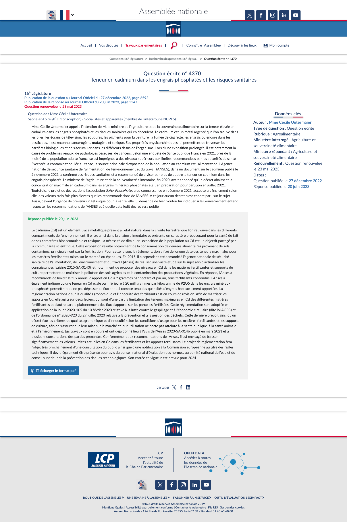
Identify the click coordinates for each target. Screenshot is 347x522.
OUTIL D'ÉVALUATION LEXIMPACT (238, 498)
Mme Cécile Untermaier (290, 122)
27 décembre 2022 (305, 181)
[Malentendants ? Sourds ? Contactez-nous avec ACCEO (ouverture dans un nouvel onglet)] (141, 484)
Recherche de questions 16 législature (174, 58)
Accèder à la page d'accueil (173, 27)
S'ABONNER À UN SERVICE (191, 498)
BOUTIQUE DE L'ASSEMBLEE (102, 498)
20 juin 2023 (298, 187)
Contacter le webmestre (190, 507)
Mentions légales (113, 507)
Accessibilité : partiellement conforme (149, 507)
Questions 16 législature (126, 58)
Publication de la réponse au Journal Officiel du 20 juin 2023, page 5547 (80, 102)
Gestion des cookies (232, 507)
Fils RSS (213, 507)
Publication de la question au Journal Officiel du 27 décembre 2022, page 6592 (86, 98)
